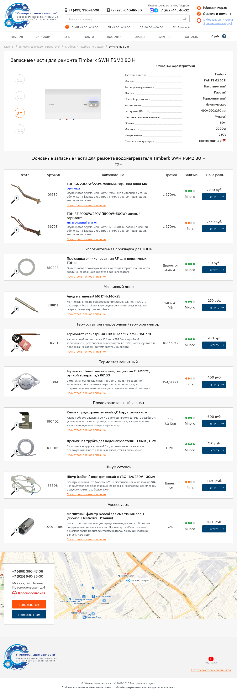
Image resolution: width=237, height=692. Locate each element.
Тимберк (70, 46)
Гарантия (164, 36)
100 (19, 129)
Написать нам (29, 604)
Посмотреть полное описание (86, 204)
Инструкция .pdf (212, 140)
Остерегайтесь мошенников (211, 669)
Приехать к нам (29, 614)
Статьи (140, 36)
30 (19, 79)
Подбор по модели (92, 46)
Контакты (191, 36)
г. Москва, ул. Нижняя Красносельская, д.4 (218, 21)
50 (19, 96)
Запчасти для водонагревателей (39, 46)
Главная (17, 36)
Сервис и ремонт (217, 13)
